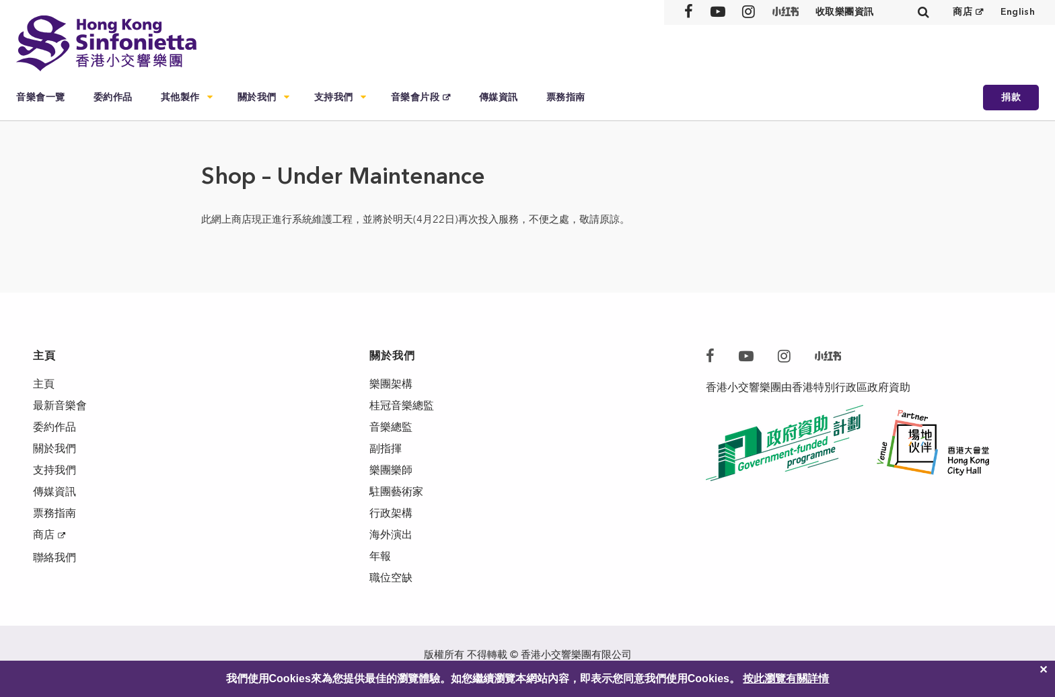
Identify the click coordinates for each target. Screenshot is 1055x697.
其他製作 (180, 97)
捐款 (1011, 97)
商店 (962, 11)
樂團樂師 (390, 470)
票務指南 (565, 97)
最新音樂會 (60, 405)
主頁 (43, 383)
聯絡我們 (54, 557)
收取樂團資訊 (844, 11)
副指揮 (385, 448)
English (1018, 11)
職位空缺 (390, 577)
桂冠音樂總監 (401, 405)
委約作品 (113, 97)
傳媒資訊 (498, 97)
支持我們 (333, 97)
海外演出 (390, 534)
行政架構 (390, 513)
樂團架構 (390, 383)
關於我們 (257, 97)
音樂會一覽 (40, 97)
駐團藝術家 (396, 491)
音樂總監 (390, 426)
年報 (380, 556)
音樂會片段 (415, 97)
